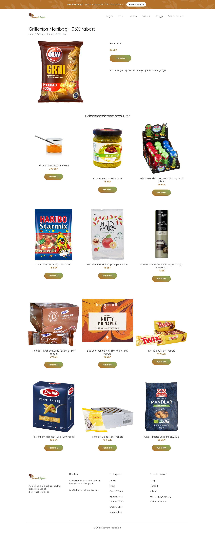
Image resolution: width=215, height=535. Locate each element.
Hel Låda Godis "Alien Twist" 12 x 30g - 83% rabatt (161, 182)
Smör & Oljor (116, 509)
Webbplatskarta (158, 504)
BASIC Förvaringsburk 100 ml (54, 168)
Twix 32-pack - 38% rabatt (161, 353)
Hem (31, 36)
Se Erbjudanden (136, 4)
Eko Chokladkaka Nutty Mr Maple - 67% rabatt (107, 355)
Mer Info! (120, 60)
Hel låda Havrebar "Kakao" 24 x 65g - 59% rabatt (53, 355)
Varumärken (175, 17)
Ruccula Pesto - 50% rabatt (107, 180)
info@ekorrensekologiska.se (83, 492)
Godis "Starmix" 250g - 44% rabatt (53, 267)
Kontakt (154, 488)
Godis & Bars (116, 493)
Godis (133, 17)
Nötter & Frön (116, 504)
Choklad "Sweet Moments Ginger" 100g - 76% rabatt (161, 268)
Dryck (109, 17)
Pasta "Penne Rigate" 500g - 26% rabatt (54, 439)
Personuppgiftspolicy (160, 498)
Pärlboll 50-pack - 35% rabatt (107, 439)
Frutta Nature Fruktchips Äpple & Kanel (107, 267)
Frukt (122, 17)
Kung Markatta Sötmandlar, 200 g (161, 439)
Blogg (159, 17)
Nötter (146, 17)
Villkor (153, 493)
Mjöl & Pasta (116, 498)
